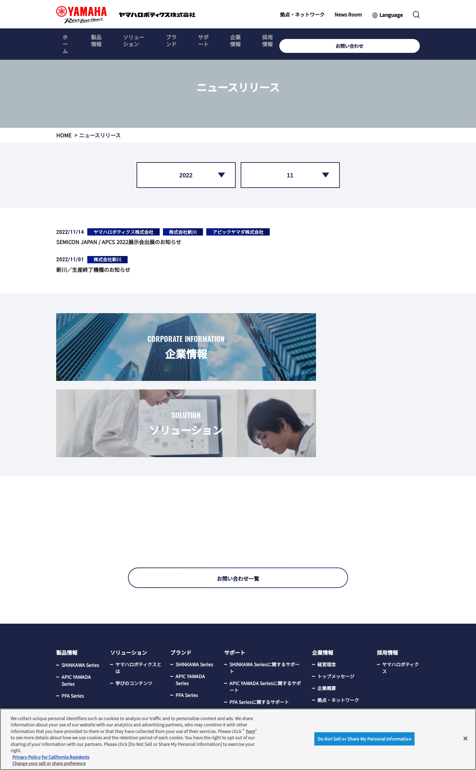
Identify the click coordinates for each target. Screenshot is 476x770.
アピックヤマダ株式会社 (238, 232)
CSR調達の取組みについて (342, 668)
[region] (238, 739)
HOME (63, 135)
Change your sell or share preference (49, 763)
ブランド (200, 37)
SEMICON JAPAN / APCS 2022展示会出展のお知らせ (118, 242)
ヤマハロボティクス (400, 608)
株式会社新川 (183, 232)
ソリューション (153, 37)
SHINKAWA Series (80, 605)
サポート (239, 37)
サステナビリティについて (342, 686)
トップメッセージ (335, 616)
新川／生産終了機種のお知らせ (93, 270)
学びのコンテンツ (133, 623)
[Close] (465, 738)
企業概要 (326, 628)
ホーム (69, 37)
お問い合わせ (398, 37)
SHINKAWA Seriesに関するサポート (264, 608)
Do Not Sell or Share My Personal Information (364, 739)
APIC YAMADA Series (76, 620)
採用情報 (318, 37)
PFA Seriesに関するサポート (259, 642)
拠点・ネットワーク (302, 14)
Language (391, 14)
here (250, 731)
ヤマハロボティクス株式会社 (123, 232)
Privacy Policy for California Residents (50, 757)
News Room (348, 14)
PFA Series (72, 635)
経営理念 (326, 605)
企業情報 (279, 37)
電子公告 (326, 702)
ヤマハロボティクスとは (138, 608)
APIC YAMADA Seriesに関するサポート (265, 627)
